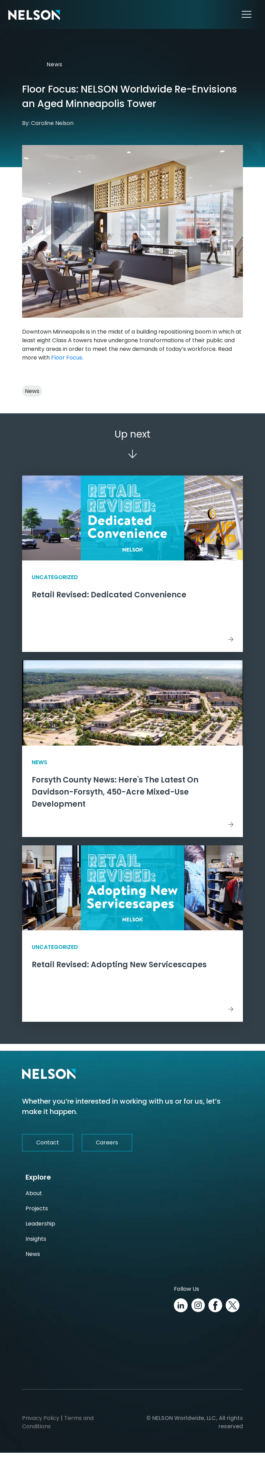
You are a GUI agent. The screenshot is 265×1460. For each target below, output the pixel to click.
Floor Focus (66, 358)
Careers (107, 1150)
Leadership (40, 1231)
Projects (37, 1216)
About (34, 1200)
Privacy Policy (40, 1425)
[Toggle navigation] (246, 14)
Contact (47, 1150)
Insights (36, 1246)
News (52, 64)
